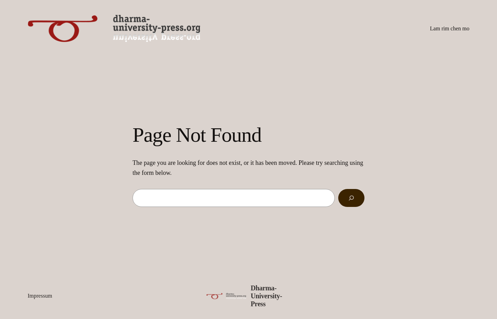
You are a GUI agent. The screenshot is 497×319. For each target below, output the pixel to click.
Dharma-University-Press (266, 296)
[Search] (351, 198)
